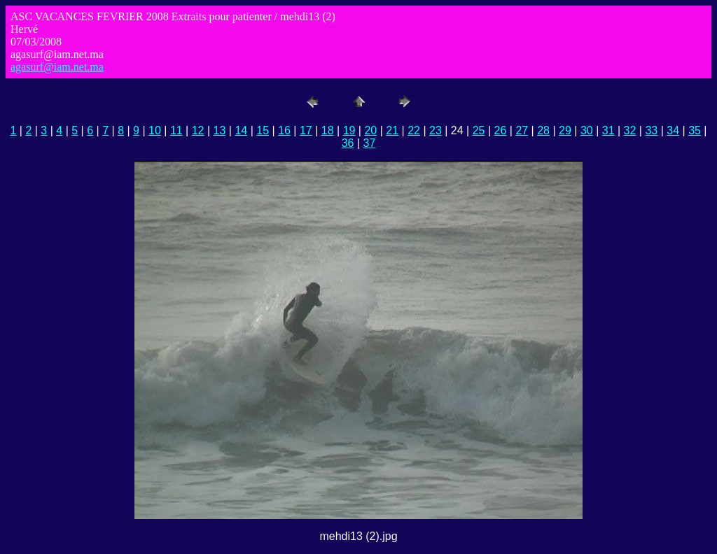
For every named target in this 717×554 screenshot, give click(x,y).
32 (630, 130)
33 (651, 130)
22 (414, 130)
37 (369, 143)
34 (673, 130)
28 (543, 130)
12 (198, 130)
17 (306, 130)
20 (370, 130)
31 (608, 130)
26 (500, 130)
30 (586, 130)
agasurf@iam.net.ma (57, 67)
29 (565, 130)
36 (348, 143)
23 (435, 130)
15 (262, 130)
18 (327, 130)
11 (176, 130)
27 (521, 130)
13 (220, 130)
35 (694, 130)
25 (479, 130)
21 (392, 130)
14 (241, 130)
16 (284, 130)
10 (154, 130)
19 (349, 130)
